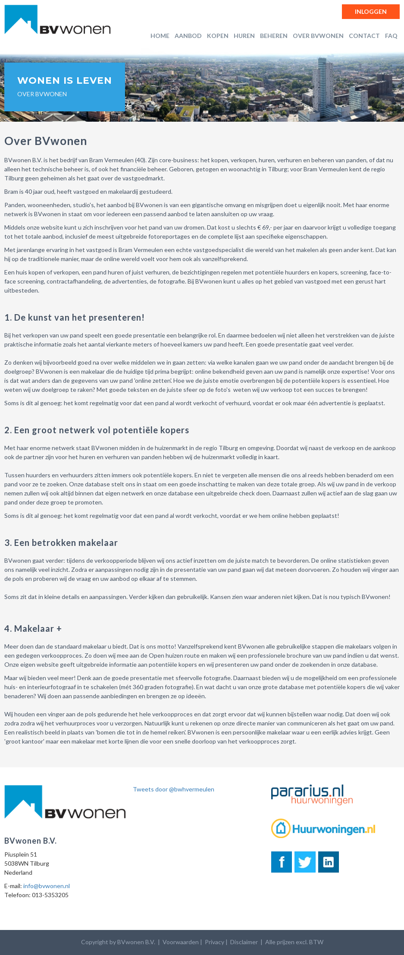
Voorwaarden (181, 942)
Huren (244, 35)
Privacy (214, 942)
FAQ (391, 35)
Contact (364, 35)
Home (159, 35)
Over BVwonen (318, 35)
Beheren (274, 35)
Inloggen (371, 11)
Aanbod (188, 35)
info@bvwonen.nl (46, 885)
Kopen (218, 35)
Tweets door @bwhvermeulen (173, 789)
